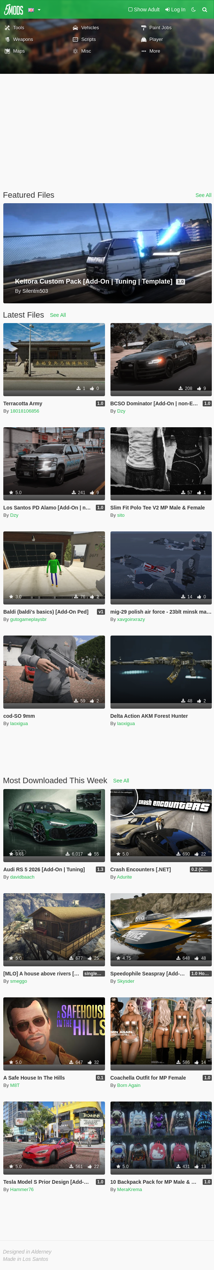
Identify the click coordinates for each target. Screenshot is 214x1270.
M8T (15, 1085)
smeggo (18, 981)
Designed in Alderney (27, 1252)
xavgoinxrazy (131, 619)
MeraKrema (129, 1189)
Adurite (124, 877)
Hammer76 (22, 1189)
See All (203, 195)
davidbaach (22, 877)
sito (120, 515)
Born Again (128, 1085)
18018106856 (25, 411)
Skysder (125, 981)
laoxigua (19, 723)
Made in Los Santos (25, 1259)
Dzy (121, 411)
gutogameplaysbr (28, 619)
